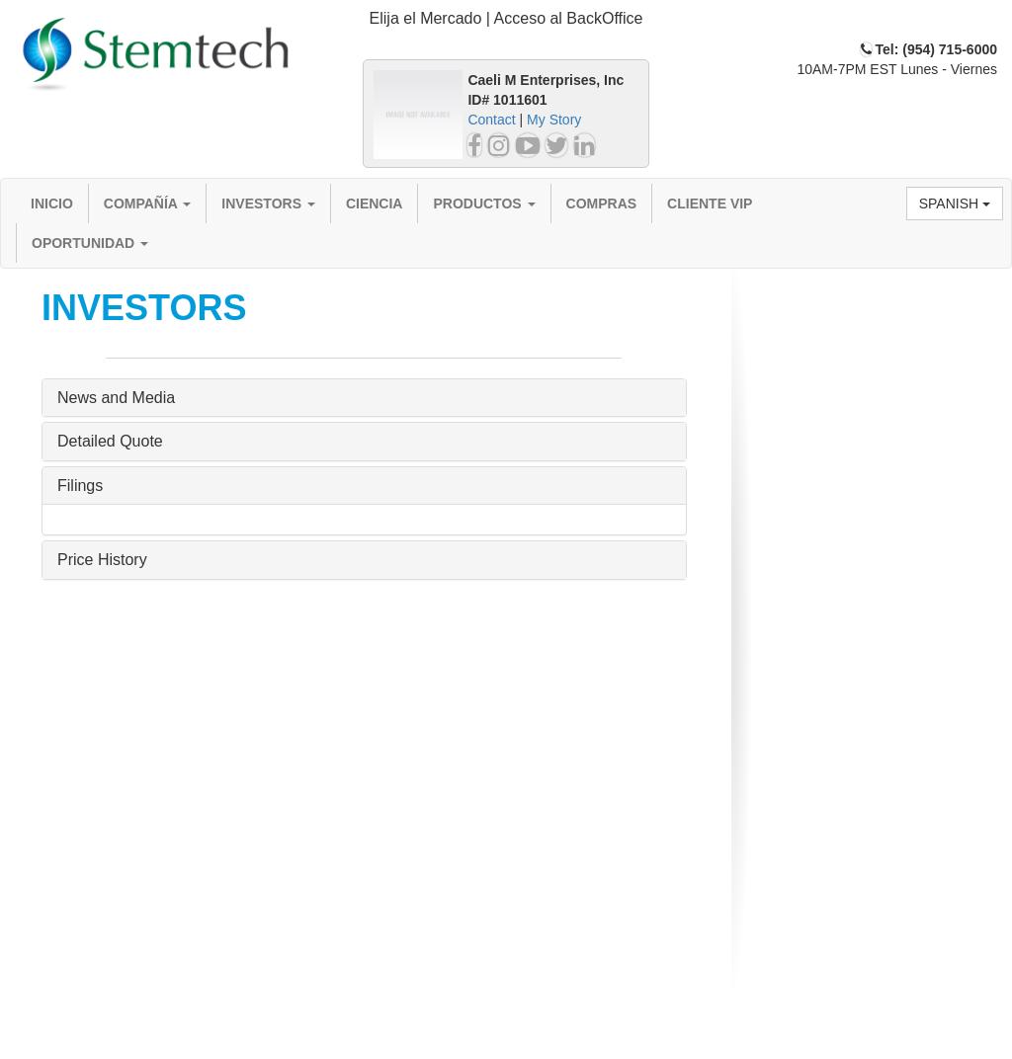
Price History (102, 559)
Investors (268, 203)
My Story (554, 119)
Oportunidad (90, 243)
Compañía (148, 203)
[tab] (506, 19)
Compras (601, 203)
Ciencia (374, 203)
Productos (484, 203)
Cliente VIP (709, 203)
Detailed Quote (110, 441)
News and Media (116, 397)
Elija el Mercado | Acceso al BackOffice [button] (506, 18)
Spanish (954, 203)
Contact (491, 119)
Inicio (52, 203)
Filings (80, 485)
